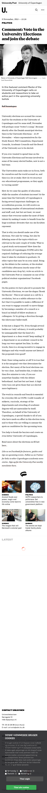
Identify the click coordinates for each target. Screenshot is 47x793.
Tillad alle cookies (21, 787)
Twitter (39, 454)
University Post (9, 3)
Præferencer (28, 771)
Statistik (12, 773)
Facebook (15, 451)
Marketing (26, 773)
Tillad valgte (25, 779)
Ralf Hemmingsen (9, 106)
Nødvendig (12, 771)
